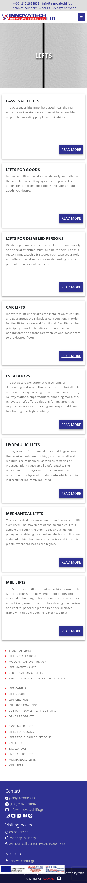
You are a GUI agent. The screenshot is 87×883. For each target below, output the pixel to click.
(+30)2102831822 (22, 798)
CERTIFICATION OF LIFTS (26, 673)
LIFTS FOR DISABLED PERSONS (30, 737)
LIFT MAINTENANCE (22, 667)
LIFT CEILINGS (19, 699)
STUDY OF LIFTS (20, 650)
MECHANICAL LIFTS (22, 760)
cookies (48, 878)
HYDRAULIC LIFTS (21, 754)
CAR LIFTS (16, 743)
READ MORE (71, 149)
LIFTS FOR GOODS (21, 732)
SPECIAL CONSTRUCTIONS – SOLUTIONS (37, 678)
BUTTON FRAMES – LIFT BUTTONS (32, 711)
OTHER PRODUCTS (21, 716)
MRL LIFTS (16, 765)
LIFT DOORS (17, 694)
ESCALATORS (17, 748)
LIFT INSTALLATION (22, 656)
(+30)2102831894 (23, 804)
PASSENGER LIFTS (21, 726)
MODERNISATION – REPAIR (27, 662)
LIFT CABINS (17, 688)
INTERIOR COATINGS (23, 705)
